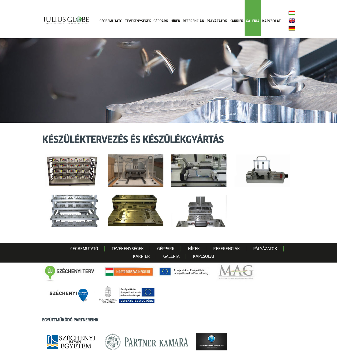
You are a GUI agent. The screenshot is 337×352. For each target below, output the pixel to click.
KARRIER (236, 21)
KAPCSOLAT (271, 21)
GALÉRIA (253, 21)
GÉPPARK (160, 21)
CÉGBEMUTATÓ (111, 21)
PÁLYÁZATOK (217, 21)
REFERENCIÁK (193, 21)
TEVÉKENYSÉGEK (138, 21)
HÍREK (175, 21)
